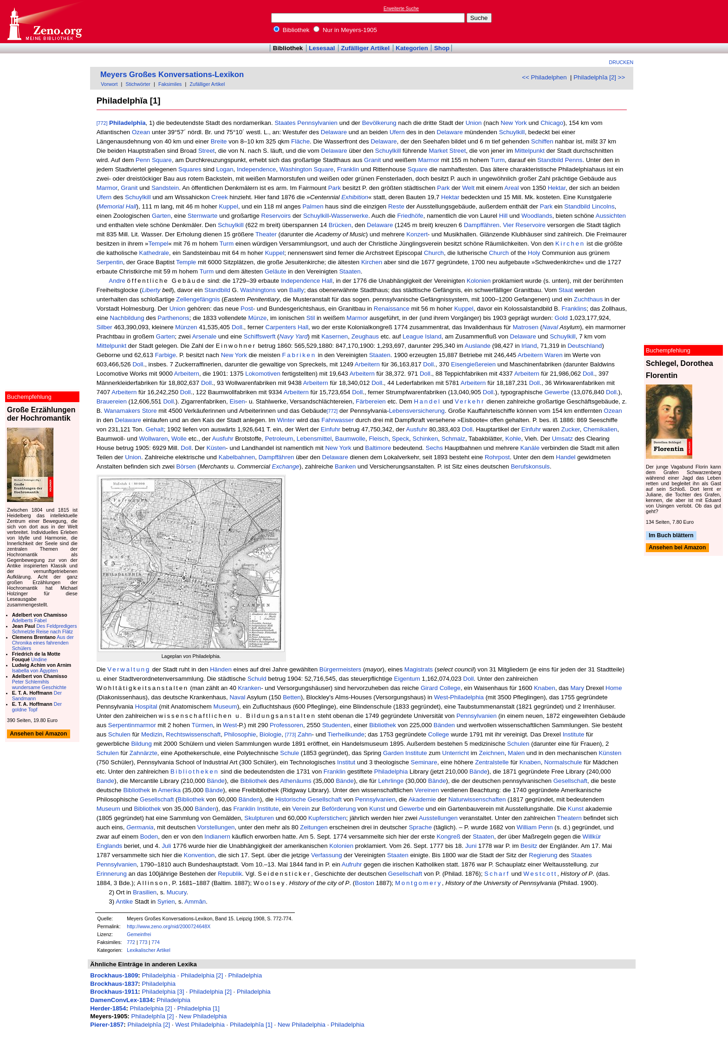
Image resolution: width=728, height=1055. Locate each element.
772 (131, 942)
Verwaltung (128, 669)
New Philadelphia (203, 1016)
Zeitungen (313, 827)
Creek (219, 197)
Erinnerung (112, 873)
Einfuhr (330, 429)
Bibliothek (291, 29)
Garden (393, 752)
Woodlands (536, 215)
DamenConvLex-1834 (121, 999)
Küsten (216, 447)
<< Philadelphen (544, 77)
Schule (289, 752)
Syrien (166, 901)
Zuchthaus (588, 299)
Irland (529, 345)
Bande (106, 780)
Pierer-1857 (107, 1024)
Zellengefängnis (198, 299)
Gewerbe (556, 392)
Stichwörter (138, 84)
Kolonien (479, 280)
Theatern (569, 817)
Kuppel (228, 206)
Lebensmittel (314, 438)
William (527, 827)
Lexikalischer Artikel (148, 950)
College (450, 687)
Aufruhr (352, 864)
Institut (346, 762)
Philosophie (240, 734)
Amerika (169, 790)
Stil (310, 317)
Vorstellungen (216, 827)
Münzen (186, 327)
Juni (470, 845)
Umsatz (562, 438)
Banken (345, 466)
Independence (256, 169)
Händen (221, 669)
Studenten (336, 725)
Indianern (217, 836)
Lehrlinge (391, 780)
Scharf (497, 873)
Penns (574, 159)
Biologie (270, 734)
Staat (566, 290)
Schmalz (453, 438)
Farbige (165, 355)
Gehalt (154, 429)
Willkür (592, 836)
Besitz (528, 845)
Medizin (151, 734)
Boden (149, 836)
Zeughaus (365, 336)
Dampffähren (482, 224)
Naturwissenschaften (477, 799)
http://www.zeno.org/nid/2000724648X (168, 926)
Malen (516, 752)
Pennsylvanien (317, 122)
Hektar (557, 187)
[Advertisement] (685, 21)
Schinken (425, 438)
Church (434, 252)
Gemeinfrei (139, 934)
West (441, 697)
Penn (143, 159)
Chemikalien (600, 429)
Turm (497, 159)
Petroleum (279, 438)
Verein (301, 808)
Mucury (177, 892)
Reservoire (530, 224)
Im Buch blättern (671, 535)
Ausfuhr (417, 429)
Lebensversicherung (417, 410)
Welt (468, 187)
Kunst (377, 808)
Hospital (146, 706)
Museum (225, 706)
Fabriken (299, 355)
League (413, 336)
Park (334, 187)
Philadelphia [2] (202, 975)
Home (613, 687)
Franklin (348, 169)
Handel (427, 401)
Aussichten (611, 215)
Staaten (350, 271)
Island (433, 336)
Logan (225, 169)
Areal (511, 187)
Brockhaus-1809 (114, 975)
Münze (257, 317)
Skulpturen (259, 817)
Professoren (286, 725)
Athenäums (295, 780)
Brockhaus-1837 (114, 983)
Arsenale (204, 336)
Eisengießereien (473, 364)
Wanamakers (122, 410)
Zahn (305, 734)
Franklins (573, 308)
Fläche (300, 141)
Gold (561, 317)
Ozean (141, 132)
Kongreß (448, 836)
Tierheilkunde (345, 734)
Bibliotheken (194, 771)
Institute (574, 734)
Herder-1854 (108, 1008)
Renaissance (392, 308)
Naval (550, 327)
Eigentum (407, 678)
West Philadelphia (199, 1024)
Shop (441, 48)
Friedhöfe (410, 215)
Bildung (141, 743)
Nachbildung (127, 317)
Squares (190, 169)
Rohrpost (497, 457)
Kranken (249, 687)
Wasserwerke (349, 215)
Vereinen (427, 790)
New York (513, 122)
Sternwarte (202, 215)
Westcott (540, 873)
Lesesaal (322, 48)
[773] (290, 734)
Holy (534, 252)
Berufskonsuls (530, 466)
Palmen (312, 206)
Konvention (199, 855)
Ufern (397, 132)
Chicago (551, 122)
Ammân (195, 901)
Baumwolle (350, 438)
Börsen (186, 466)
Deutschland (584, 345)
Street (206, 150)
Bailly (296, 290)
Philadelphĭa (127, 122)
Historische (290, 799)
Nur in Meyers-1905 (345, 29)
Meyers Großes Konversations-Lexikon (172, 74)
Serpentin (110, 262)
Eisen (237, 401)
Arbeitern (530, 355)
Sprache (420, 827)
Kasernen (334, 336)
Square (162, 159)
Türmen (202, 725)
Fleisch (378, 438)
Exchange (285, 466)
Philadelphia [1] (198, 1008)
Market (438, 150)
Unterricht (455, 752)
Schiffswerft (260, 336)
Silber (104, 327)
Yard (301, 336)
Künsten (609, 752)
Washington (296, 169)
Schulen (119, 734)
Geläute (275, 271)
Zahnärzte (143, 752)
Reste (396, 206)
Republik (230, 873)
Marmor (428, 159)
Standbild (550, 159)
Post (246, 308)
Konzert (417, 234)
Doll (237, 327)
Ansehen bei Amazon (677, 548)
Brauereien (112, 401)
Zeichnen (492, 752)
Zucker (570, 429)
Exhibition (354, 197)
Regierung (543, 855)
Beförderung (339, 808)
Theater (266, 234)
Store (149, 410)
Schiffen (542, 141)
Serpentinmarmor (132, 725)
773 (143, 942)
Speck (400, 438)
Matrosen (526, 327)
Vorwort (109, 84)
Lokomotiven (262, 373)
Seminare (424, 762)
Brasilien (144, 892)
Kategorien (412, 48)
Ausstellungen (438, 817)
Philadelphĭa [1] (251, 1024)
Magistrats (418, 669)
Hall (131, 206)
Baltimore (378, 447)
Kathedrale (154, 252)
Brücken (340, 224)
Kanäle (530, 447)
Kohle (513, 438)
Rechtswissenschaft (193, 734)
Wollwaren (153, 438)
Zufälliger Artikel (365, 48)
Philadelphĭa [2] (152, 1016)
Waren (554, 355)
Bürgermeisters (340, 669)
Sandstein (165, 187)
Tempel (159, 243)
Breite (219, 141)
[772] (102, 123)
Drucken (621, 62)
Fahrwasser (337, 420)
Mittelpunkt (530, 150)
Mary (578, 687)
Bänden (444, 725)
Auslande (478, 345)
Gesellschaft (570, 780)
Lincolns (603, 206)
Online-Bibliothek (44, 21)
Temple (186, 262)
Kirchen (570, 243)
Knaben (544, 687)
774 (155, 942)
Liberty (151, 290)
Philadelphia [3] (163, 991)
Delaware (334, 132)
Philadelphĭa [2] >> (599, 77)
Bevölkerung (379, 122)
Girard (429, 687)
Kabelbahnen (237, 457)
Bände (478, 771)
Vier (508, 224)
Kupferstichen (327, 817)
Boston (364, 882)
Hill (503, 215)
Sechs (434, 447)
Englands (110, 845)
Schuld (256, 678)
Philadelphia (467, 697)
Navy (286, 336)
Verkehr (470, 401)
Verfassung (326, 855)
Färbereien (370, 401)
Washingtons (258, 290)
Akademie (422, 799)
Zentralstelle (492, 762)
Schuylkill (512, 132)
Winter (286, 420)
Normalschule (563, 762)
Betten (292, 697)
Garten (161, 215)
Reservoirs (276, 215)
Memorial (111, 206)
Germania (140, 827)
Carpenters (281, 327)
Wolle (179, 438)
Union (474, 122)
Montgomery (418, 882)
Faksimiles (170, 84)
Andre (117, 280)
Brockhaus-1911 (114, 991)
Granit (372, 159)
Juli (166, 845)
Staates (284, 122)
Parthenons (173, 317)
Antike (124, 901)
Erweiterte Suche (401, 8)
